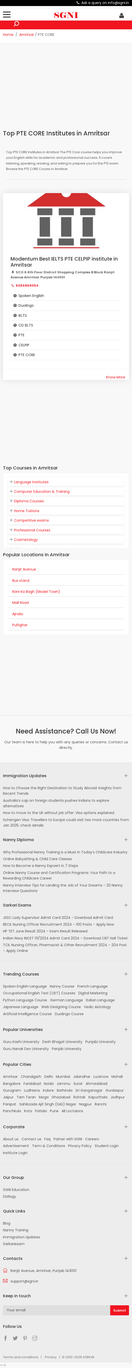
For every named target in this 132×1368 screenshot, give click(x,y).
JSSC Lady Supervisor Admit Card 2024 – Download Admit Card (58, 917)
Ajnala (17, 613)
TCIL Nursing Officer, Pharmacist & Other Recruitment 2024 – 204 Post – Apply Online (65, 947)
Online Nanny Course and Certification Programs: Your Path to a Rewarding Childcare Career (59, 875)
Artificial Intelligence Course (27, 1013)
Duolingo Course (69, 1013)
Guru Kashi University (21, 1041)
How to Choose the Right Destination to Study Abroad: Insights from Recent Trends (62, 790)
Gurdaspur (114, 1090)
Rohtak (79, 1097)
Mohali (117, 1076)
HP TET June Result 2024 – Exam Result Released (45, 931)
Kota (28, 1110)
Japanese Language (20, 1006)
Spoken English (31, 295)
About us (11, 1139)
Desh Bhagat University (62, 1041)
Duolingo (26, 305)
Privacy (51, 1357)
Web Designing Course (61, 1006)
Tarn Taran (26, 1097)
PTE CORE (27, 354)
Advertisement (16, 1145)
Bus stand (20, 580)
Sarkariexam (14, 1243)
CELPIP (24, 345)
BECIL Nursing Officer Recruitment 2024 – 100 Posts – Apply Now (58, 924)
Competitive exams (31, 520)
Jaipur (8, 1097)
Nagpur (85, 1104)
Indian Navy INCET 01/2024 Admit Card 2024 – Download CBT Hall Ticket (65, 938)
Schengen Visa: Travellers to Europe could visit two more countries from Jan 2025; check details (66, 822)
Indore (48, 1090)
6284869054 (27, 285)
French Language (92, 986)
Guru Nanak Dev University (26, 1048)
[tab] (66, 482)
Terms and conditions (20, 1357)
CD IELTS (26, 325)
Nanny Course (62, 986)
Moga (44, 1097)
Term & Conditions (48, 1145)
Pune (54, 1110)
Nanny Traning (15, 1230)
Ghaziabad (61, 1097)
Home (8, 34)
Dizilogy (9, 1196)
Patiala (41, 1110)
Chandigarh (31, 1076)
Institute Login (15, 1152)
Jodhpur (117, 1097)
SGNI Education (16, 1189)
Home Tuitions (26, 510)
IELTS (23, 315)
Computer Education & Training (42, 491)
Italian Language (100, 1000)
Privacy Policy (80, 1145)
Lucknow (100, 1076)
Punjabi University (100, 1041)
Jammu (63, 1083)
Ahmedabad (96, 1083)
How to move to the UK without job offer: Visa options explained (58, 812)
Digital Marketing (92, 993)
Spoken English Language (25, 986)
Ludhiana (32, 1090)
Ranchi (100, 1104)
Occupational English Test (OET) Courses (39, 993)
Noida (49, 1083)
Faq (47, 1139)
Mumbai (63, 1076)
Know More (115, 377)
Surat (78, 1083)
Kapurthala (97, 1097)
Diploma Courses (29, 501)
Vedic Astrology (97, 1006)
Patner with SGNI (68, 1139)
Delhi (48, 1076)
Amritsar (26, 34)
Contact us (31, 1139)
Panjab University (66, 1048)
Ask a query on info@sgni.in (105, 2)
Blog (6, 1223)
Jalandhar (81, 1076)
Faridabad (32, 1083)
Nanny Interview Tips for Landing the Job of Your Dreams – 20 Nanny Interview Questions (63, 888)
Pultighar (20, 624)
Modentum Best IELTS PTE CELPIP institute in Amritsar (64, 261)
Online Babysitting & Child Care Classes (37, 858)
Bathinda (64, 1090)
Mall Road (20, 602)
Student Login (107, 1145)
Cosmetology (26, 539)
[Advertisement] (67, 86)
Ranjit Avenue (24, 569)
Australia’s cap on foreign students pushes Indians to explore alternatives (56, 803)
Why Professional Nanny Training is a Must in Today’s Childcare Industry (65, 852)
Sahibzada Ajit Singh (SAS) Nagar (47, 1104)
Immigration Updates (21, 1237)
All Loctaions (72, 1110)
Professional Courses (32, 530)
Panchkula (12, 1110)
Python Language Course (25, 1000)
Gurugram (12, 1090)
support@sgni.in (24, 1281)
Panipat (9, 1104)
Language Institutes (31, 482)
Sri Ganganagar (88, 1090)
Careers (92, 1139)
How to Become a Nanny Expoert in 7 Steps (40, 865)
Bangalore (12, 1083)
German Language (66, 1000)
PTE (22, 335)
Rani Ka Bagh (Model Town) (36, 591)
